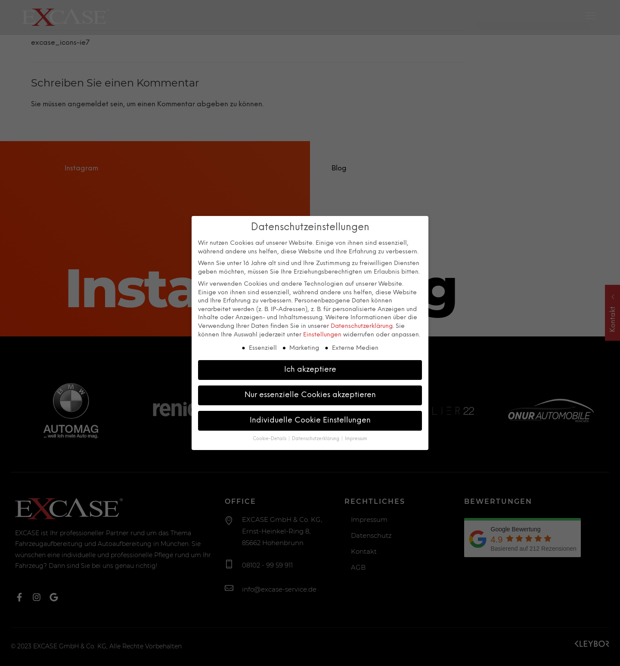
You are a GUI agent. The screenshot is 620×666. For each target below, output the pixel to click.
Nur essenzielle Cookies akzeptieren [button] (310, 393)
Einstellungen (322, 333)
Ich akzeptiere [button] (310, 368)
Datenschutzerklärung (362, 324)
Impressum (356, 437)
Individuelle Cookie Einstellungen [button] (310, 418)
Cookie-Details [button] (270, 437)
